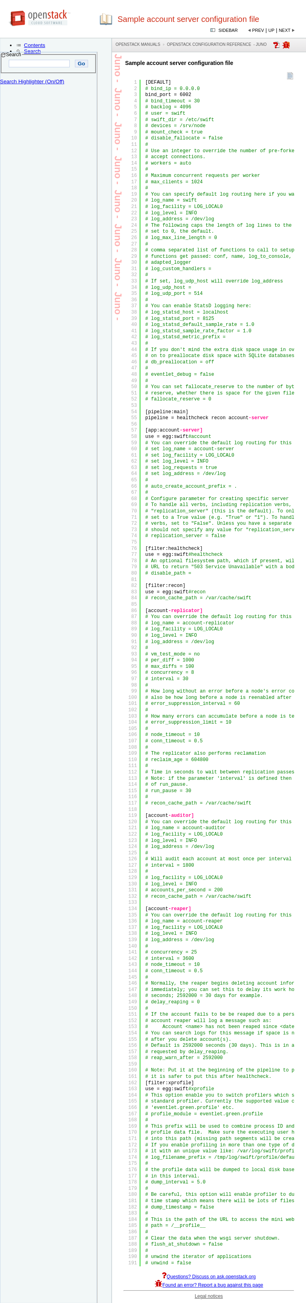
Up (272, 30)
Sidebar (227, 30)
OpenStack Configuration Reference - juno (217, 44)
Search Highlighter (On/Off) (32, 81)
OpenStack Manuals (138, 44)
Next (284, 30)
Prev (258, 30)
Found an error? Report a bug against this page (209, 1285)
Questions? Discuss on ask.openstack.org (208, 1276)
